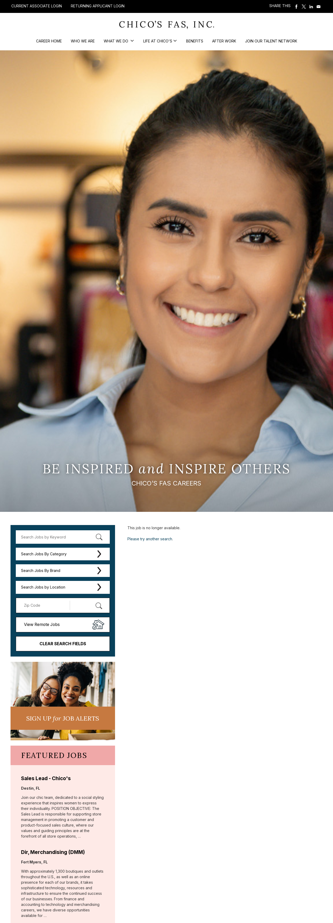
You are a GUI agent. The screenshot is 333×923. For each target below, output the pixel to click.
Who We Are (83, 41)
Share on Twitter (304, 6)
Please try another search (149, 539)
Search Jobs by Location (43, 587)
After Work (224, 41)
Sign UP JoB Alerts (62, 718)
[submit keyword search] (99, 537)
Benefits (194, 41)
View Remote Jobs (42, 624)
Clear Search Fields (62, 643)
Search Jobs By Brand (40, 570)
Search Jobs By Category (44, 554)
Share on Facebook (296, 6)
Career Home (49, 41)
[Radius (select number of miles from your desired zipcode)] (87, 605)
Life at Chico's (157, 41)
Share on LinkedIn (311, 6)
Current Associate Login (36, 6)
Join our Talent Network (271, 41)
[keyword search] (63, 537)
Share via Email (318, 6)
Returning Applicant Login (98, 6)
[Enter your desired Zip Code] (45, 605)
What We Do (116, 41)
